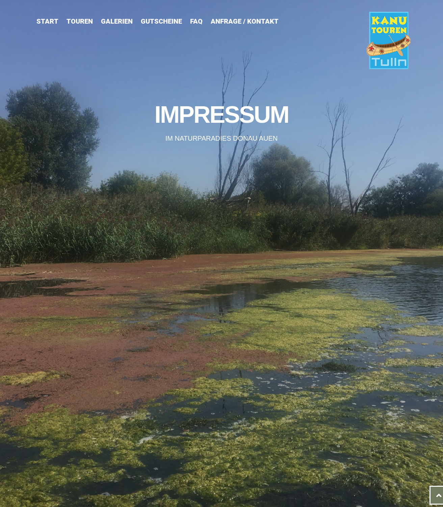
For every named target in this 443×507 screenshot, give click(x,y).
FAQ (196, 21)
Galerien (117, 21)
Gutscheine (161, 21)
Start (47, 21)
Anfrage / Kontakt (245, 21)
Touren (80, 21)
